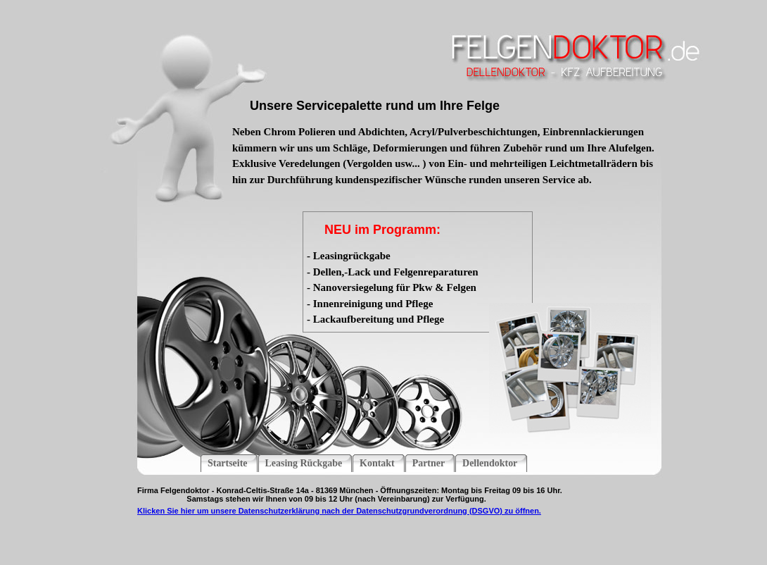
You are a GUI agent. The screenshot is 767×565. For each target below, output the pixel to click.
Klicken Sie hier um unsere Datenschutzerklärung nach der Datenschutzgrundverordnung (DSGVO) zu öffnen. (339, 511)
